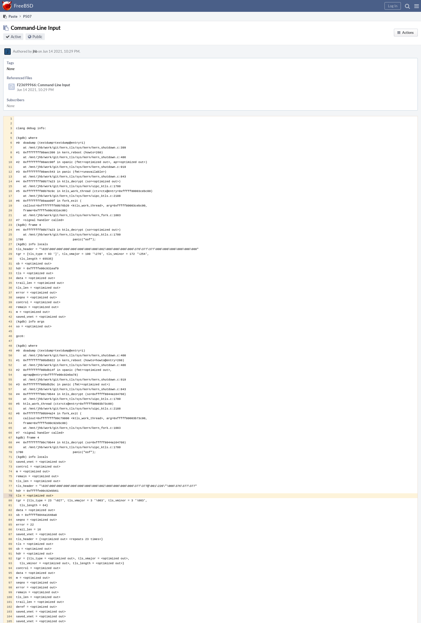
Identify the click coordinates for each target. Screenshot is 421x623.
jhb (35, 51)
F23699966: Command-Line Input (43, 84)
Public (37, 36)
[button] (416, 6)
